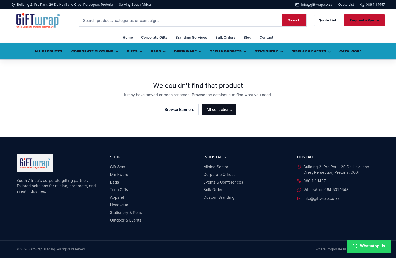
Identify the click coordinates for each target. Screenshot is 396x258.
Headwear (119, 205)
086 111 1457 (372, 5)
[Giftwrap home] (41, 20)
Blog (247, 37)
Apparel (117, 197)
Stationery (269, 51)
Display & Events (311, 51)
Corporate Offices (220, 174)
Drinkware (188, 51)
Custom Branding (219, 197)
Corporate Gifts (154, 37)
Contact (266, 37)
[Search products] (180, 20)
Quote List (346, 4)
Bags (158, 51)
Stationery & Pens (126, 212)
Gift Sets (117, 166)
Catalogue (350, 51)
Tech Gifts (119, 189)
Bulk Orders (225, 37)
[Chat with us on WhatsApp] (369, 246)
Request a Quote (364, 20)
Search (294, 20)
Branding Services (191, 37)
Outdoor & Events (125, 220)
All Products (48, 51)
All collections (219, 109)
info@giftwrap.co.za (313, 5)
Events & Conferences (223, 182)
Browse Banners (179, 109)
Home (128, 37)
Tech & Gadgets (228, 51)
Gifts (134, 51)
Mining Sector (216, 166)
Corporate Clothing (95, 51)
